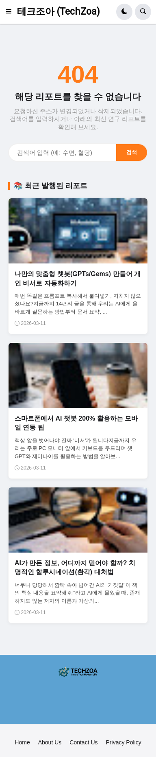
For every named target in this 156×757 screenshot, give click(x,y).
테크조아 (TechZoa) (58, 11)
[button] (11, 12)
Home (22, 742)
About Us (50, 742)
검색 (131, 152)
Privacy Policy (123, 742)
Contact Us (83, 742)
